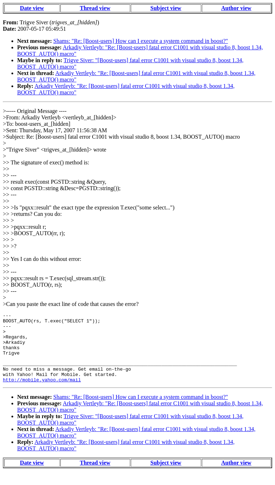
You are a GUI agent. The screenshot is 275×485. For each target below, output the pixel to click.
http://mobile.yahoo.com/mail (42, 393)
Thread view (95, 8)
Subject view (165, 8)
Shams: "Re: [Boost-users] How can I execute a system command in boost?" (140, 41)
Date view (32, 8)
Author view (236, 8)
